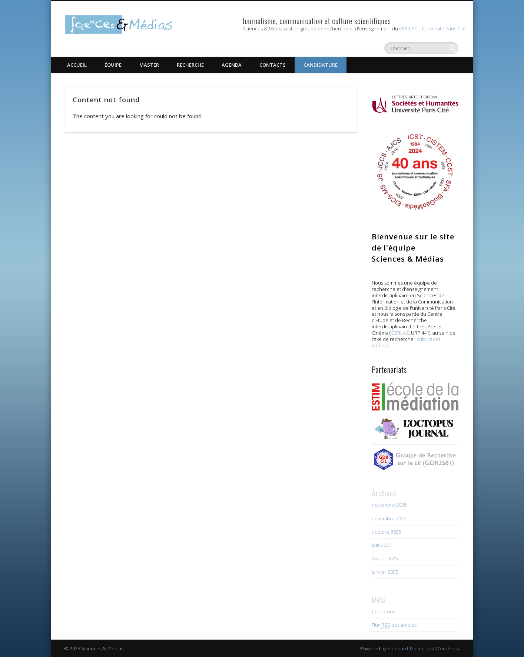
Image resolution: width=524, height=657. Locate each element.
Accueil (77, 65)
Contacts (272, 65)
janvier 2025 (385, 571)
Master (149, 65)
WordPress (447, 648)
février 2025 (385, 558)
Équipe (113, 65)
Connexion (384, 611)
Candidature (321, 65)
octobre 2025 (386, 531)
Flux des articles (394, 624)
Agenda (232, 65)
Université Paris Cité (444, 28)
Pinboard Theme (406, 648)
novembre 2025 (389, 518)
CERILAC (408, 28)
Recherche (190, 65)
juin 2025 (381, 545)
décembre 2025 (389, 504)
